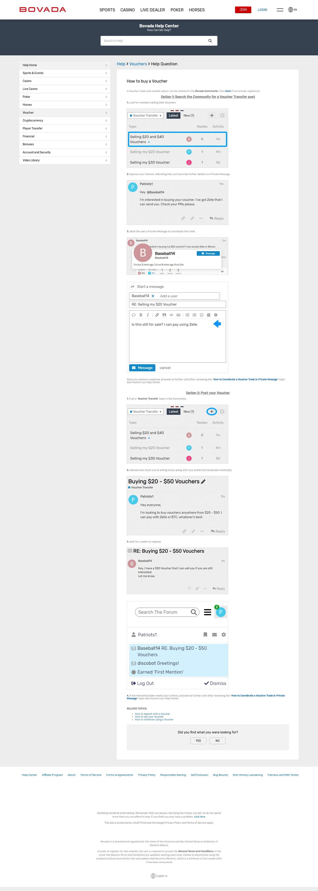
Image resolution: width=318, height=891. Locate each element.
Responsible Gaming (173, 774)
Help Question (164, 63)
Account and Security (65, 152)
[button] (107, 10)
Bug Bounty (220, 774)
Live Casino (65, 89)
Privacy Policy (146, 774)
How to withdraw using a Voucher (154, 719)
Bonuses (65, 144)
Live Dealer (152, 10)
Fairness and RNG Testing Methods (290, 774)
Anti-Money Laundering (248, 774)
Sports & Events (65, 73)
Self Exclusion (199, 774)
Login (262, 10)
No (217, 741)
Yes (198, 741)
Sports (107, 10)
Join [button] (243, 10)
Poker (177, 10)
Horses (197, 10)
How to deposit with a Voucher (152, 714)
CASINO (127, 10)
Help (123, 63)
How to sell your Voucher (149, 716)
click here (199, 816)
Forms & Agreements (119, 774)
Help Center (29, 774)
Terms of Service (90, 774)
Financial (65, 136)
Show (210, 40)
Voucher (65, 112)
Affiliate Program (52, 774)
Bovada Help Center (159, 26)
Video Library (65, 160)
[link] (29, 775)
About (71, 774)
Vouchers (140, 63)
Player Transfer (65, 128)
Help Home (65, 65)
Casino (65, 81)
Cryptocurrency (65, 120)
